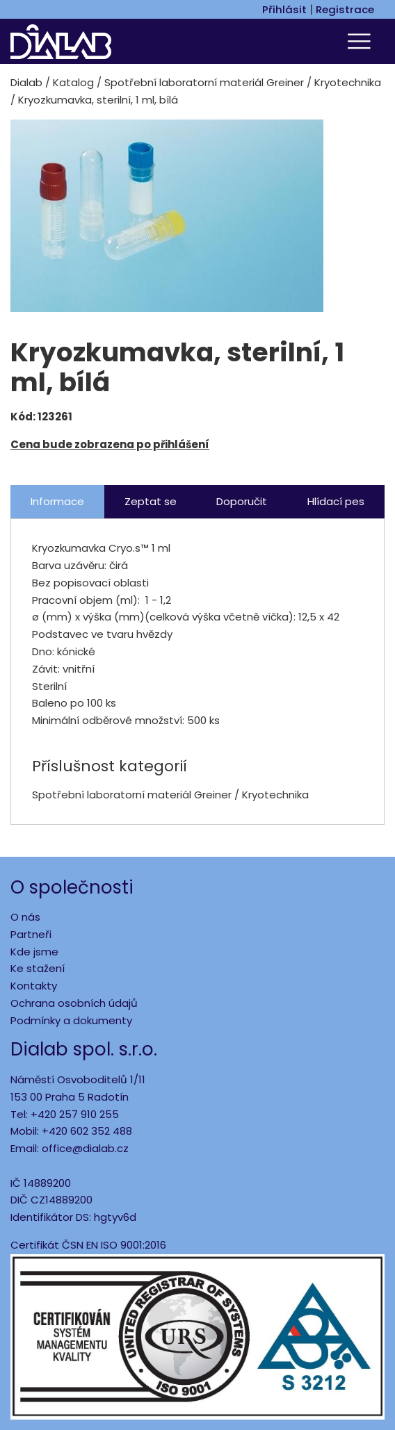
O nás (25, 917)
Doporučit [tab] (241, 501)
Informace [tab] (57, 501)
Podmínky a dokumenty (71, 1020)
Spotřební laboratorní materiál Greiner (204, 82)
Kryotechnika (347, 82)
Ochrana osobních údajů (74, 1003)
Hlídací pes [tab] (335, 501)
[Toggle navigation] (361, 41)
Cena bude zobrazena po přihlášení (109, 444)
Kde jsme (34, 951)
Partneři (30, 934)
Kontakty (33, 985)
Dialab (26, 82)
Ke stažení (37, 968)
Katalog (73, 82)
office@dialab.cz (85, 1148)
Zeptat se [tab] (150, 501)
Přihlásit (284, 9)
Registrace (345, 9)
